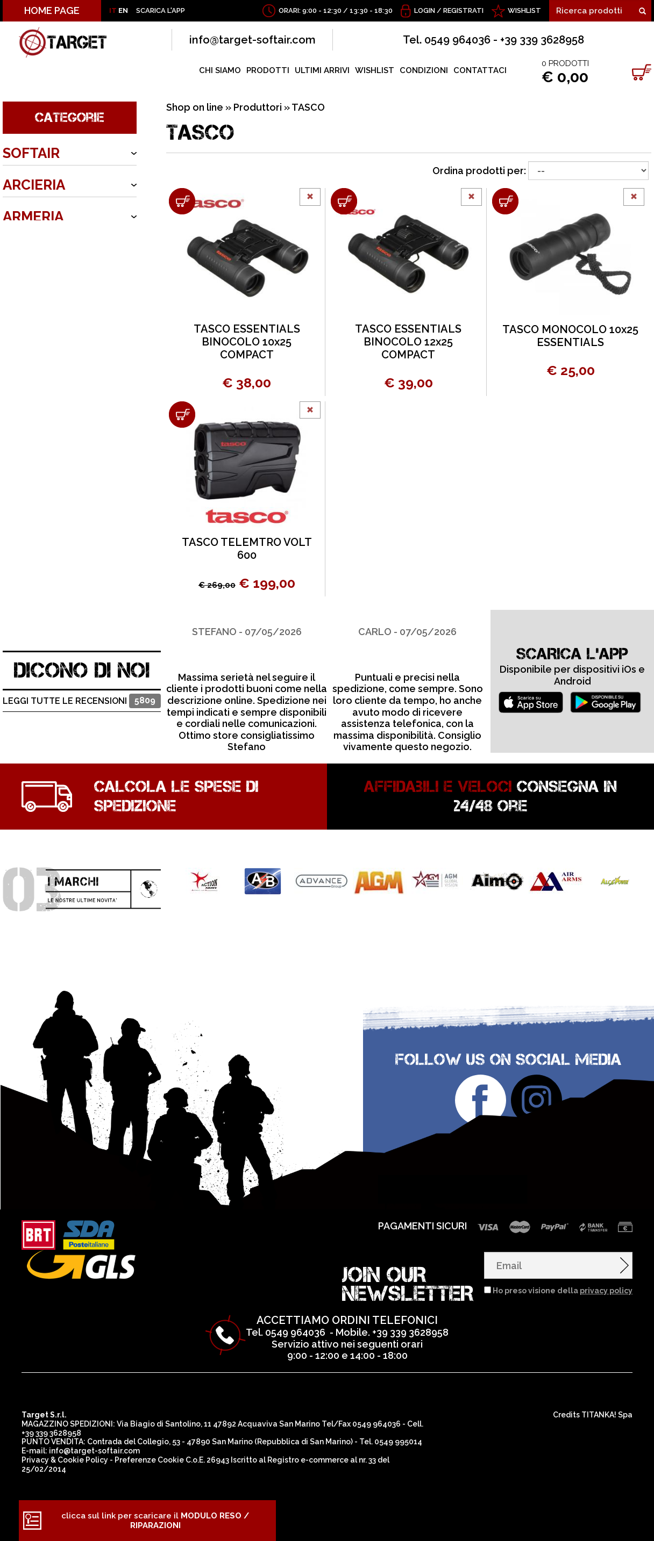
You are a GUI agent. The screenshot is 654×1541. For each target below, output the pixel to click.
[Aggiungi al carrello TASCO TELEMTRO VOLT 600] (182, 414)
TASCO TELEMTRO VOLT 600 (247, 548)
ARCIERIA (34, 185)
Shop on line (194, 107)
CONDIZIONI (424, 70)
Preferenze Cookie (149, 1460)
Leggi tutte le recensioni (81, 701)
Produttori (257, 107)
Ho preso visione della (562, 1290)
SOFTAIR (31, 153)
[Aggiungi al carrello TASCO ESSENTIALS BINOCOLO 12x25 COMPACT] (344, 201)
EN (123, 10)
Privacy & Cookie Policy (65, 1460)
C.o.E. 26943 (207, 1460)
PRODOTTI (267, 70)
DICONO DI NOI (82, 670)
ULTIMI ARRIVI (322, 70)
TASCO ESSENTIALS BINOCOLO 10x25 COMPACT (247, 341)
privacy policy (606, 1290)
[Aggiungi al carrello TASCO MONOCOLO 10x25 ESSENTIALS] (505, 201)
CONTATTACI (480, 70)
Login (424, 10)
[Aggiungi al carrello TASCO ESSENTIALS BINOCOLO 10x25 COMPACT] (182, 201)
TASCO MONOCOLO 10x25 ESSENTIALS (570, 336)
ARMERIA (33, 216)
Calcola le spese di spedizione (176, 796)
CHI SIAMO (220, 70)
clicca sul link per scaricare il (155, 1520)
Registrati (463, 10)
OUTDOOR (38, 248)
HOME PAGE (52, 10)
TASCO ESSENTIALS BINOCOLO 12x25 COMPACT (408, 341)
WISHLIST (524, 10)
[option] (246, 681)
